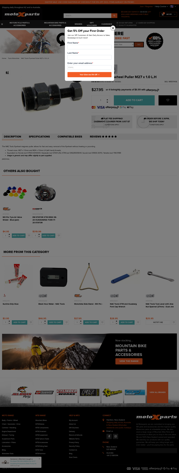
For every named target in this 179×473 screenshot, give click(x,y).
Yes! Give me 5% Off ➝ (89, 75)
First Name (72, 43)
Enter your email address (79, 63)
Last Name (72, 53)
